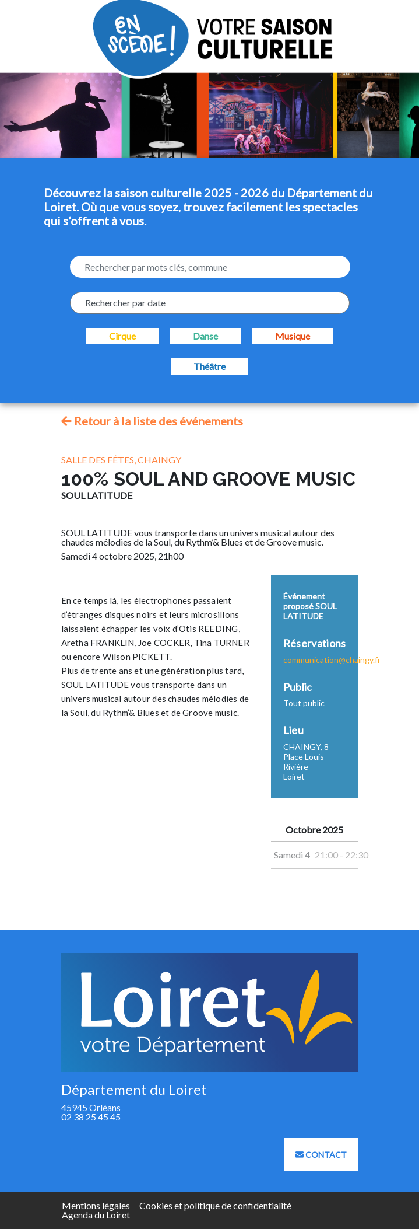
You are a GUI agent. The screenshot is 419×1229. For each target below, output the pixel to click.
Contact (321, 1155)
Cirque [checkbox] (122, 335)
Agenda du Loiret (96, 1214)
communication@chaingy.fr (332, 660)
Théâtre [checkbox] (209, 366)
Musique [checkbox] (292, 335)
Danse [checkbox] (205, 335)
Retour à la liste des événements (152, 421)
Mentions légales (96, 1205)
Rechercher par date (125, 302)
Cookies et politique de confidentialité (215, 1205)
